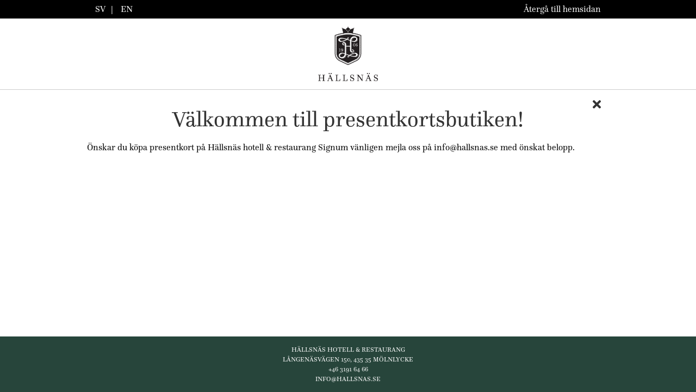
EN (127, 9)
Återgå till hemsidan (562, 9)
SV (100, 9)
